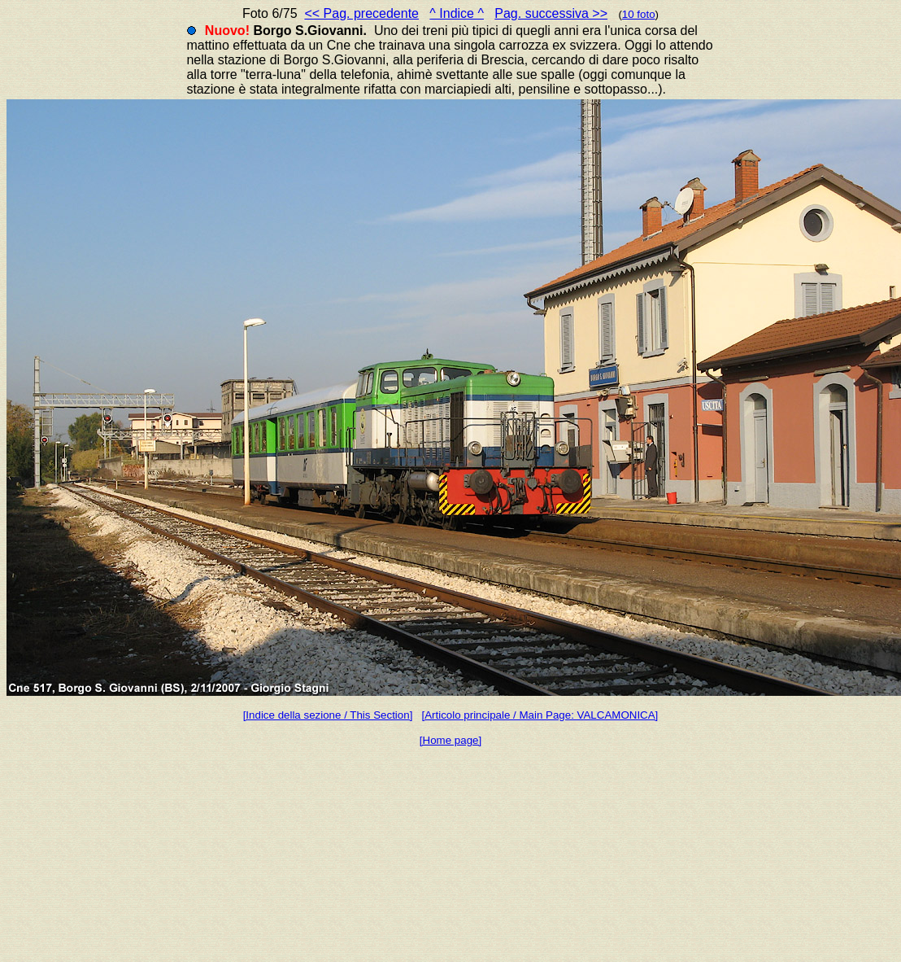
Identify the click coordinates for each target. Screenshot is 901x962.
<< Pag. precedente (361, 13)
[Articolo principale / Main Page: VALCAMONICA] (539, 715)
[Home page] (450, 740)
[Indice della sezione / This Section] (328, 715)
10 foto (638, 14)
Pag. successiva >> (550, 13)
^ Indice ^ (456, 13)
